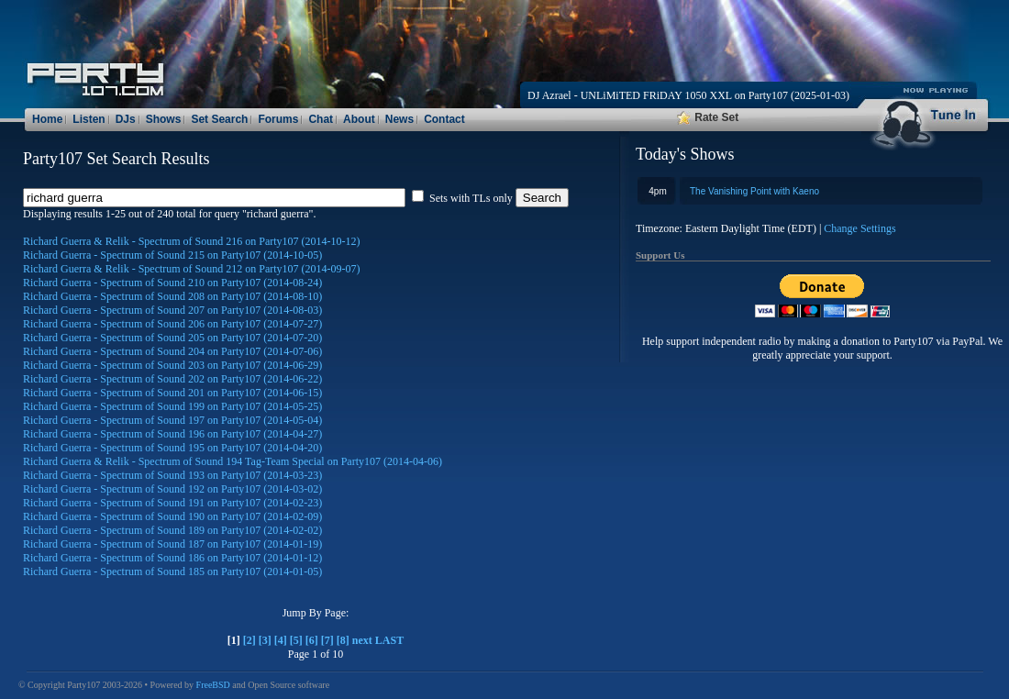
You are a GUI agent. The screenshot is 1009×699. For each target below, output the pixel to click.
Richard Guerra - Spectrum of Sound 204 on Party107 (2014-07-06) (172, 351)
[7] (327, 640)
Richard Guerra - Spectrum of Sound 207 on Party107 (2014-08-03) (172, 310)
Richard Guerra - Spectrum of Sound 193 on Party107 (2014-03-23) (172, 475)
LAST (389, 640)
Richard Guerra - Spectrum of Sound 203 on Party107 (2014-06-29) (172, 365)
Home (47, 119)
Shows (164, 119)
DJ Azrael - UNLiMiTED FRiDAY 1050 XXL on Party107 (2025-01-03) (688, 95)
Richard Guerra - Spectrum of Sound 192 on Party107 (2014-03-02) (172, 489)
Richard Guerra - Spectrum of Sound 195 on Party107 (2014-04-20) (172, 447)
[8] (343, 640)
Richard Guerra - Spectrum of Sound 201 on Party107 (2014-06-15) (172, 392)
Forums (278, 119)
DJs (126, 119)
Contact (444, 119)
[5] (296, 640)
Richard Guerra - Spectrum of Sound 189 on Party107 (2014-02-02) (172, 530)
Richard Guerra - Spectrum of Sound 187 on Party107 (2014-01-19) (172, 544)
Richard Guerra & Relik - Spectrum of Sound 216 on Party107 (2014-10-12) (191, 241)
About (359, 119)
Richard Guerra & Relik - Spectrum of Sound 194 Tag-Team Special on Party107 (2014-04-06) (232, 461)
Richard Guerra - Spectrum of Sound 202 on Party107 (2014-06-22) (172, 378)
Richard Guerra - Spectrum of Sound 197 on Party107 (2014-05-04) (172, 420)
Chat (320, 119)
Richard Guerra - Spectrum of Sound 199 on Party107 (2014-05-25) (172, 406)
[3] (265, 640)
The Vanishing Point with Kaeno (754, 191)
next (362, 640)
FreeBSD (213, 685)
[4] (280, 640)
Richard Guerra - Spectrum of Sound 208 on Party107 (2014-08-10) (172, 296)
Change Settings (859, 228)
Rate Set (707, 117)
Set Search (219, 119)
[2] (249, 640)
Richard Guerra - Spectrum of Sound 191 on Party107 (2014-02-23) (172, 502)
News (399, 119)
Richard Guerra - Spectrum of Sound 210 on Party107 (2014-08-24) (172, 282)
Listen (88, 119)
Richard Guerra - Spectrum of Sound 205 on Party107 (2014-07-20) (172, 337)
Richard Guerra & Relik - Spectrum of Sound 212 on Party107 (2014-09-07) (191, 268)
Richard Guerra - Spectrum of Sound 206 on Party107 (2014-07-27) (172, 323)
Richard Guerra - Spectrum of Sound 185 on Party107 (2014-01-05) (172, 571)
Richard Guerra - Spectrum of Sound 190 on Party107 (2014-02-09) (172, 516)
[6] (311, 640)
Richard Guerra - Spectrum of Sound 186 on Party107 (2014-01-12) (172, 557)
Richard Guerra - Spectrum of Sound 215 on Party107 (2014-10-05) (172, 255)
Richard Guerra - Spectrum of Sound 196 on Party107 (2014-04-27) (172, 433)
